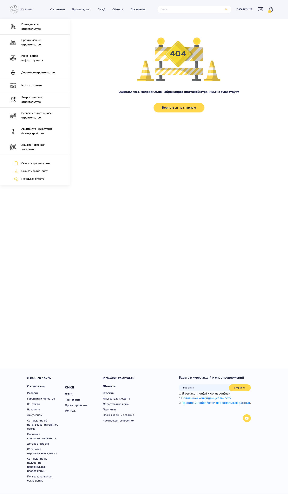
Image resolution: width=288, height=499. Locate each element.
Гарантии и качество (41, 400)
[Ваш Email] (204, 387)
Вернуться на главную (179, 107)
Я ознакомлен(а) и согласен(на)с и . (215, 398)
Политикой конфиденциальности (206, 398)
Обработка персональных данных (42, 455)
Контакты (33, 406)
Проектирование (76, 406)
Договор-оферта (38, 447)
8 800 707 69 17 (239, 9)
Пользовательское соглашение (39, 483)
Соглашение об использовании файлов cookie (42, 428)
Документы (141, 9)
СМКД (105, 9)
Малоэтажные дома (116, 406)
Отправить (239, 388)
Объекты (121, 9)
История (32, 394)
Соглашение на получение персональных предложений (37, 469)
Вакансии (33, 412)
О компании (61, 9)
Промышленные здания (118, 417)
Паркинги (109, 412)
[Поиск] (189, 9)
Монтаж (70, 412)
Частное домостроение (118, 423)
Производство (85, 9)
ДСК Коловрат (23, 9)
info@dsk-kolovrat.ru (118, 378)
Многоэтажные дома (116, 400)
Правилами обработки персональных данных (215, 403)
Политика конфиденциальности (41, 439)
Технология (73, 400)
